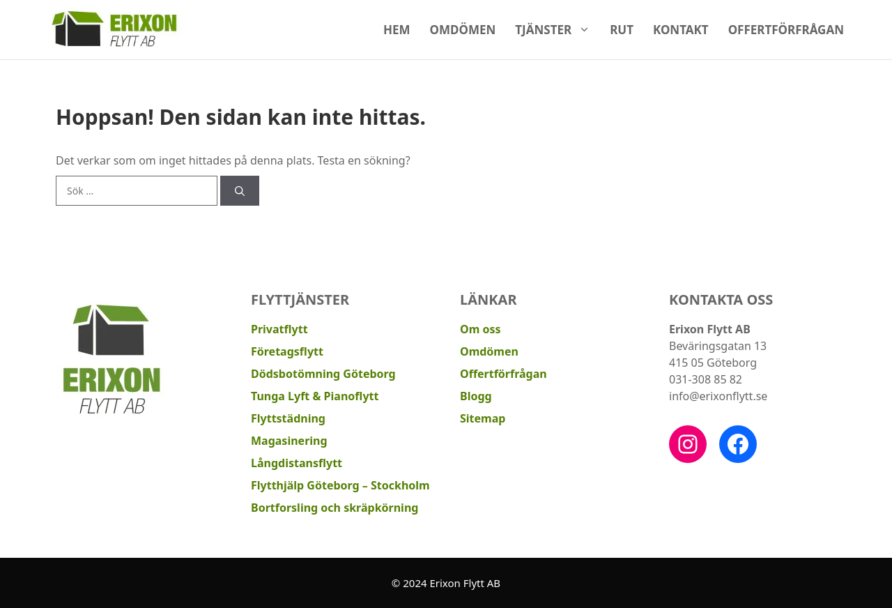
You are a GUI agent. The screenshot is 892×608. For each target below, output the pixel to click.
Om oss (480, 329)
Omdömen (463, 30)
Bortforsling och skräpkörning (334, 507)
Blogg (476, 396)
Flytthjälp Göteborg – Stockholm (340, 485)
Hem (396, 30)
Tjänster (557, 29)
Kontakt (681, 30)
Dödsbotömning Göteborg (323, 373)
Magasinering (289, 440)
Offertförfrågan (786, 30)
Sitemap (482, 418)
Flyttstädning (288, 418)
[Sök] (239, 191)
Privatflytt (279, 329)
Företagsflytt (287, 351)
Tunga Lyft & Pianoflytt (314, 396)
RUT (621, 30)
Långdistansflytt (296, 463)
